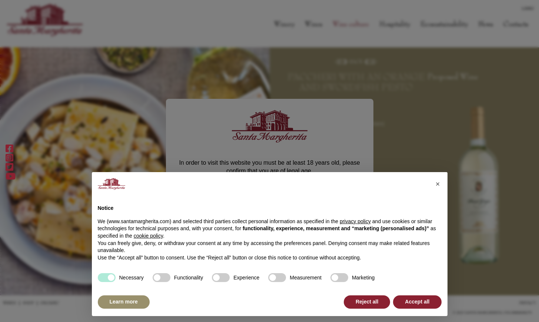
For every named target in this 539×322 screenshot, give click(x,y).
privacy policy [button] (355, 221)
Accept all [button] (417, 302)
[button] (438, 184)
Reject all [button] (367, 302)
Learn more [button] (124, 302)
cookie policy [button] (148, 236)
